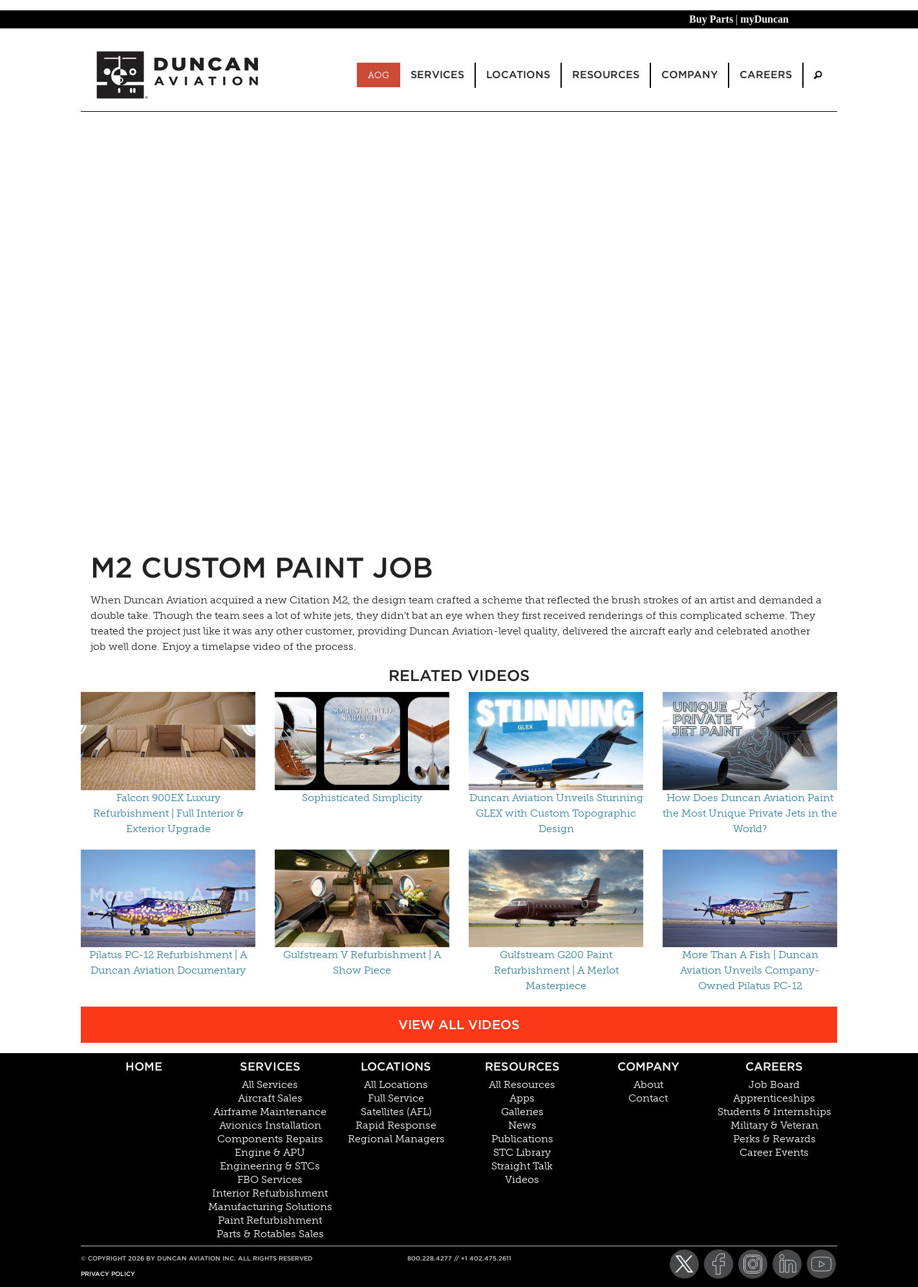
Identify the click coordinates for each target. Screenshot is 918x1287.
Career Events (774, 1152)
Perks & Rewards (774, 1139)
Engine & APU (270, 1152)
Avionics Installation (270, 1125)
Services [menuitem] (437, 74)
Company (648, 1066)
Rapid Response (396, 1125)
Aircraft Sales (270, 1098)
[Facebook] (718, 1264)
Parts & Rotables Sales (270, 1234)
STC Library (522, 1152)
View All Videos (459, 1024)
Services (270, 1066)
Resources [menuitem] (605, 74)
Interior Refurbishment (270, 1193)
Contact (648, 1098)
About (648, 1085)
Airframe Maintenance (269, 1112)
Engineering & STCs (270, 1166)
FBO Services (270, 1180)
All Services (270, 1085)
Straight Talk (522, 1166)
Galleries (522, 1112)
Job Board (774, 1085)
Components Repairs (270, 1139)
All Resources (522, 1085)
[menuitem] (818, 75)
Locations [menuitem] (518, 74)
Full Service (396, 1098)
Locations (396, 1066)
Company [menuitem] (689, 74)
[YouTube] (821, 1264)
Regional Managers (396, 1139)
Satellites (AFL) (396, 1112)
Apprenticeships (774, 1098)
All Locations (396, 1085)
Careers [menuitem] (766, 74)
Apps (522, 1098)
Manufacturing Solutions (270, 1207)
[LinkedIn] (787, 1264)
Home (143, 1066)
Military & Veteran (774, 1125)
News (522, 1125)
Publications (522, 1139)
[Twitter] (684, 1264)
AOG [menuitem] (378, 75)
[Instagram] (752, 1264)
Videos (522, 1180)
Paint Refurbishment (270, 1220)
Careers (774, 1066)
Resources (522, 1066)
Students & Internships (774, 1112)
